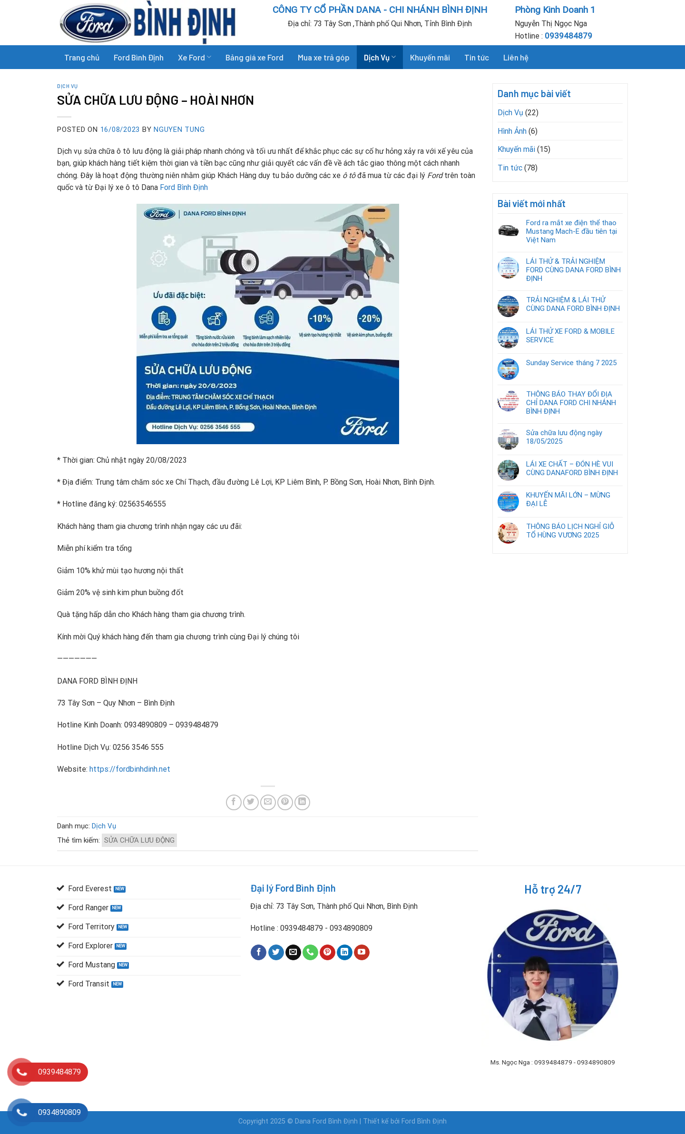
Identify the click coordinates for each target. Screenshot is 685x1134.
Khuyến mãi (430, 57)
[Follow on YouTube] (362, 953)
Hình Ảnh (512, 131)
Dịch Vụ (380, 57)
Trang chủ (81, 57)
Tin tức (476, 57)
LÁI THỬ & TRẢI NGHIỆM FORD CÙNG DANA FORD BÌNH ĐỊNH (573, 270)
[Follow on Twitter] (276, 953)
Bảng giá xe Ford (254, 57)
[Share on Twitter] (251, 802)
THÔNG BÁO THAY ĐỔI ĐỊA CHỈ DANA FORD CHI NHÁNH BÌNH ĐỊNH (571, 403)
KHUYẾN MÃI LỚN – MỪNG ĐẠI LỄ (568, 499)
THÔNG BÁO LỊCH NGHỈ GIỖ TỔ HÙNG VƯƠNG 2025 (570, 530)
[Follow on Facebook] (258, 953)
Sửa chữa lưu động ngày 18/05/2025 (564, 437)
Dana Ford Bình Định (327, 1121)
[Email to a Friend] (268, 802)
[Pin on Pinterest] (285, 802)
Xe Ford (194, 57)
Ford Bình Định (139, 57)
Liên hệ (515, 57)
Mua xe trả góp (324, 57)
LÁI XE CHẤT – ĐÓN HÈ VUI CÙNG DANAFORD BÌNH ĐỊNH (572, 468)
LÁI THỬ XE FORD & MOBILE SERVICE (570, 335)
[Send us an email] (293, 953)
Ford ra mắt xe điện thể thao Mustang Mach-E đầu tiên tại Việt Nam (571, 231)
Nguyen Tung (179, 129)
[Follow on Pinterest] (327, 953)
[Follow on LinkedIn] (344, 953)
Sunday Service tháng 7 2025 (571, 362)
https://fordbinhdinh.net (129, 769)
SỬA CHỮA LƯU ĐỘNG (139, 840)
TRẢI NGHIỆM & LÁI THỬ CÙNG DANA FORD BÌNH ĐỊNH (573, 304)
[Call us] (310, 953)
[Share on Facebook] (234, 802)
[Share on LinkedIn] (302, 802)
